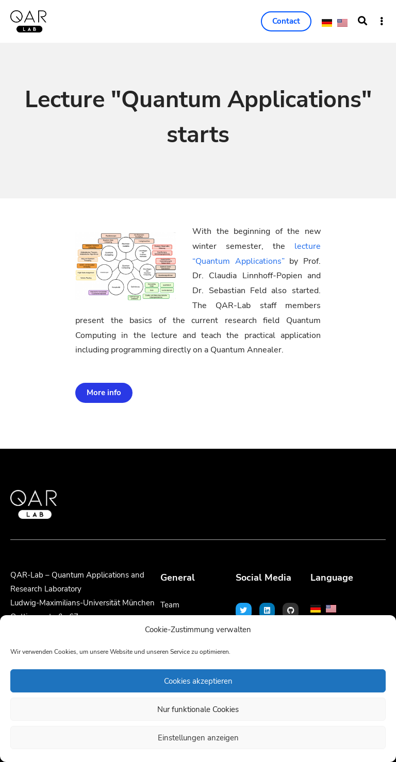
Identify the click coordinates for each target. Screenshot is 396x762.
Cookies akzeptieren (198, 681)
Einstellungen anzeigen (198, 738)
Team (169, 605)
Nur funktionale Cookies (198, 709)
